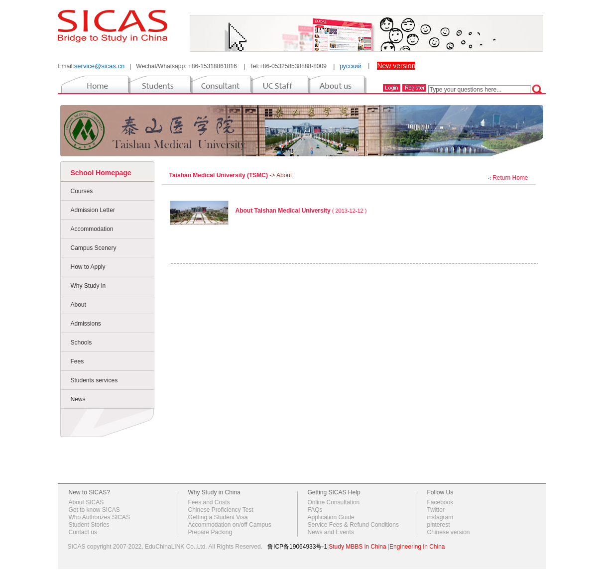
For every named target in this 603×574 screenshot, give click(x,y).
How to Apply (88, 266)
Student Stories (89, 524)
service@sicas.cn (99, 66)
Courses (82, 191)
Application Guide (331, 517)
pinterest (438, 524)
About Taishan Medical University (283, 210)
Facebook (440, 502)
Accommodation (92, 229)
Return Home (510, 177)
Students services (94, 380)
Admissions (86, 323)
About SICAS (86, 502)
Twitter (436, 509)
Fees (77, 361)
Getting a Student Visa (218, 517)
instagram (440, 517)
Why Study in (88, 285)
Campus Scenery (94, 247)
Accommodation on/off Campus (229, 524)
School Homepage (101, 173)
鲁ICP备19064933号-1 (297, 546)
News (78, 399)
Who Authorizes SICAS (99, 517)
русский (350, 66)
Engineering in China (417, 546)
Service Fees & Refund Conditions (353, 524)
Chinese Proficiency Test (220, 509)
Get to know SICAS (94, 509)
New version (396, 66)
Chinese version (448, 532)
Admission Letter (93, 210)
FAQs (315, 509)
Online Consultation (334, 502)
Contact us (83, 532)
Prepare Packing (210, 532)
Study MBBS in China (357, 546)
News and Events (331, 532)
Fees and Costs (209, 502)
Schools (81, 342)
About (78, 304)
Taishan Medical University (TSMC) (219, 175)
